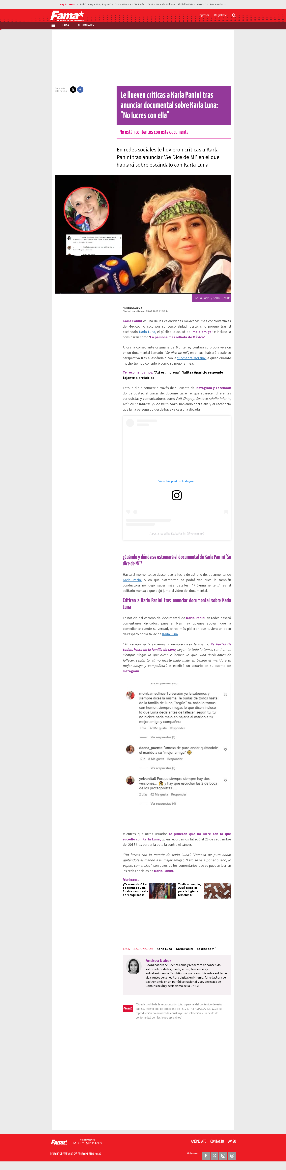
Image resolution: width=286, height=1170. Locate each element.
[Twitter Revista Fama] (214, 1160)
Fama (66, 25)
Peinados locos (218, 4)
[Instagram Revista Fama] (223, 1160)
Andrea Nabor (125, 307)
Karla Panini (177, 962)
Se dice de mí (199, 962)
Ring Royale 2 (103, 4)
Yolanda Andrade (165, 4)
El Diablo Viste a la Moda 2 (192, 4)
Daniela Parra (122, 4)
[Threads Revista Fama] (232, 1160)
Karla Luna (157, 962)
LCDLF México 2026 (142, 4)
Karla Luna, (225, 326)
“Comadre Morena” (160, 358)
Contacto (217, 1146)
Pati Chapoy (86, 4)
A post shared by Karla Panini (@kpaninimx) (177, 542)
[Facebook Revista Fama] (206, 1160)
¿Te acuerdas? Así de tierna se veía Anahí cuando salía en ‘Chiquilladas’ (130, 902)
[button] (66, 89)
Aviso (232, 1146)
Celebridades (86, 25)
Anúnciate (198, 1146)
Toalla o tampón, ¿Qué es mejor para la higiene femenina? (192, 901)
